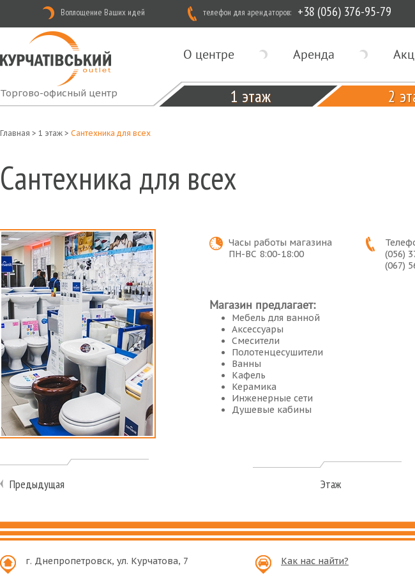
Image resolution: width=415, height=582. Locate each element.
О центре (208, 54)
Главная (15, 133)
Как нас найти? (315, 561)
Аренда (314, 54)
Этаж (331, 484)
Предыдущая (37, 484)
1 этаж (250, 96)
